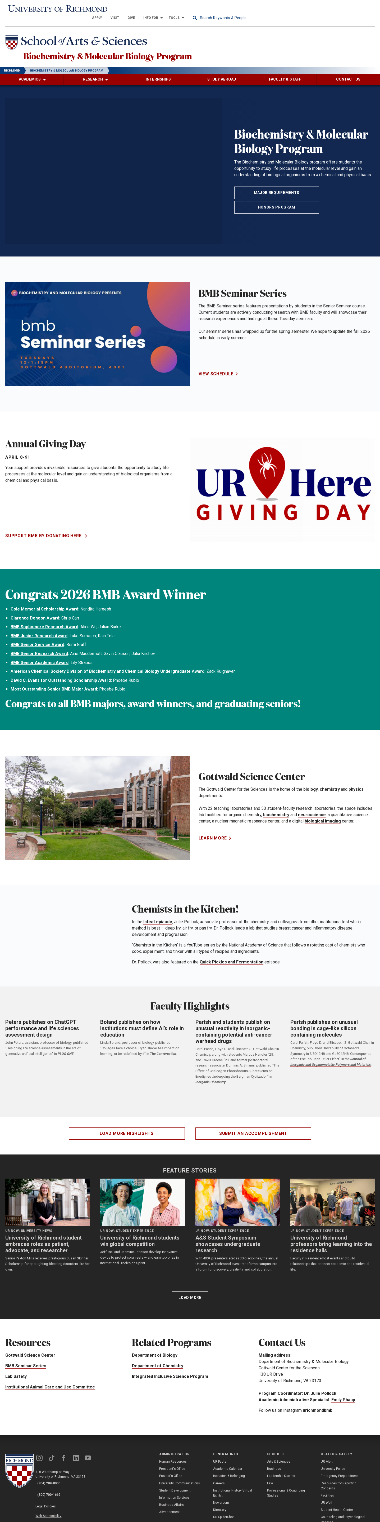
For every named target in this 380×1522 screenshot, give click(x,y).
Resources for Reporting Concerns (338, 1482)
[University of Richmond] (51, 9)
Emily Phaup (343, 1396)
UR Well (326, 1499)
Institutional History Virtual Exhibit (232, 1489)
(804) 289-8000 (53, 1480)
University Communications (179, 1480)
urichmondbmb (317, 1406)
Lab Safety (16, 1372)
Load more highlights (127, 1129)
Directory (219, 1506)
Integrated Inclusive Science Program (170, 1372)
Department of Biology (154, 1351)
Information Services (174, 1494)
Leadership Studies (281, 1473)
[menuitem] (189, 8)
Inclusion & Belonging (229, 1473)
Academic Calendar (227, 1465)
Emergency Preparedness (340, 1473)
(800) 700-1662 (53, 1487)
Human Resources (173, 1458)
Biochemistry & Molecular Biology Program (143, 50)
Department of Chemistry (157, 1362)
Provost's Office (170, 1473)
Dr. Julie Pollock (320, 1389)
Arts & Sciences (278, 1458)
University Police (333, 1465)
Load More (189, 1294)
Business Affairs (171, 1501)
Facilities (327, 1492)
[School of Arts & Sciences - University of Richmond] (85, 35)
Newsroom (221, 1499)
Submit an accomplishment (253, 1129)
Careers (219, 1480)
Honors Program (276, 204)
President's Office (172, 1465)
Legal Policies (52, 1497)
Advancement (169, 1509)
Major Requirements (277, 189)
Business (274, 1465)
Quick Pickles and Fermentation (231, 958)
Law (270, 1480)
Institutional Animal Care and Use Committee (50, 1383)
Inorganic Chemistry (210, 1079)
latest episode (157, 918)
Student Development (175, 1487)
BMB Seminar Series (25, 1362)
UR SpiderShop (223, 1514)
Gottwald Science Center (30, 1351)
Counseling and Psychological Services (343, 1516)
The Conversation (163, 1050)
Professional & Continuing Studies (286, 1489)
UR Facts (219, 1458)
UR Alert (327, 1458)
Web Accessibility (55, 1503)
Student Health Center (337, 1506)
